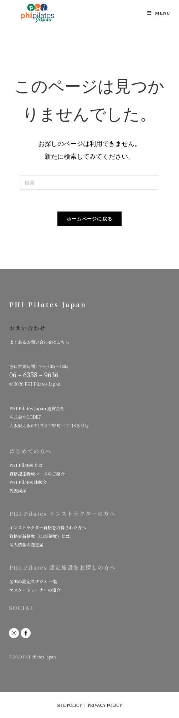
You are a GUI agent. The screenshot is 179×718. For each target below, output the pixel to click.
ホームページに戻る (90, 218)
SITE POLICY (69, 705)
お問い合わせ (27, 328)
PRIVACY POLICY (105, 705)
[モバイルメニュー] (158, 13)
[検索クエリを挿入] (89, 182)
